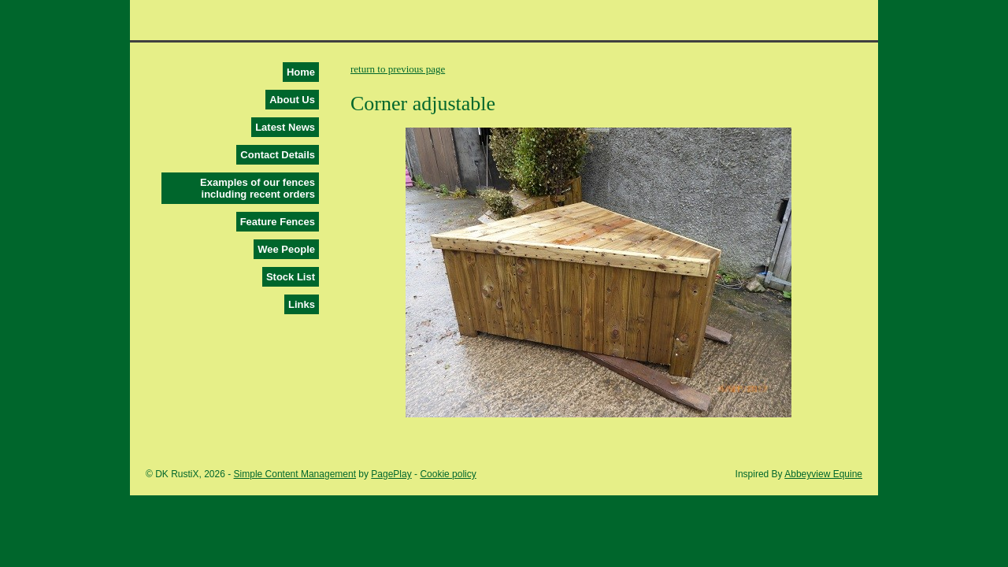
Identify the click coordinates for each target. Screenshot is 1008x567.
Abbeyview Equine (823, 474)
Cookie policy (448, 474)
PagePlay (391, 474)
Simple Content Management (295, 474)
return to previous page (397, 69)
